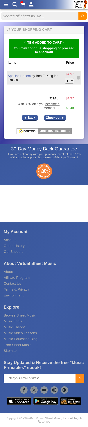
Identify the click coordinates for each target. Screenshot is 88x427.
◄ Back (30, 118)
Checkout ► (55, 118)
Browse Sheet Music (20, 315)
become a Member (52, 106)
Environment (14, 295)
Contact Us (12, 283)
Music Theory (14, 327)
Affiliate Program (17, 278)
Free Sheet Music (17, 345)
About (8, 272)
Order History (14, 246)
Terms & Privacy (16, 289)
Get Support (13, 252)
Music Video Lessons (20, 333)
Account (10, 240)
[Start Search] (82, 16)
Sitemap (10, 351)
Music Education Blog (21, 339)
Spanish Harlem (19, 76)
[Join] (80, 378)
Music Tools (13, 321)
